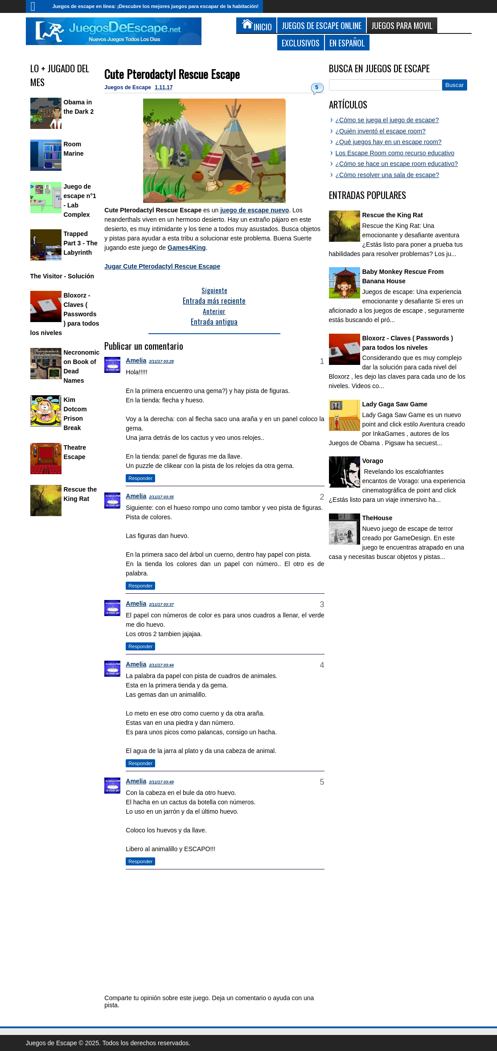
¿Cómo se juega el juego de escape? (387, 120)
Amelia (136, 360)
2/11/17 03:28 (161, 361)
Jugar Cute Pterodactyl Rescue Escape (162, 266)
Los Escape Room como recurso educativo (395, 153)
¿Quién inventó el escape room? (381, 131)
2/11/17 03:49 (161, 782)
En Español (347, 43)
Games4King (187, 247)
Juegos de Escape (128, 87)
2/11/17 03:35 (161, 497)
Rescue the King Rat (392, 215)
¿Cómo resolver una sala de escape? (387, 174)
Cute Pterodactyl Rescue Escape (172, 74)
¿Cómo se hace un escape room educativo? (397, 163)
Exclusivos (301, 43)
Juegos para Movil (402, 25)
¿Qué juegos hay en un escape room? (389, 141)
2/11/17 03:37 (161, 604)
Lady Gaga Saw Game (394, 404)
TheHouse (377, 517)
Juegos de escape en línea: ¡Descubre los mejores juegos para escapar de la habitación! (156, 6)
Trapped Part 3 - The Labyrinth (81, 243)
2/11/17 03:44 (161, 665)
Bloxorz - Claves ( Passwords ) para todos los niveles (64, 314)
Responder (140, 478)
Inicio (37, 6)
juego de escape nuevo (254, 210)
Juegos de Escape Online (321, 25)
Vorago (372, 460)
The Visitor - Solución (62, 276)
